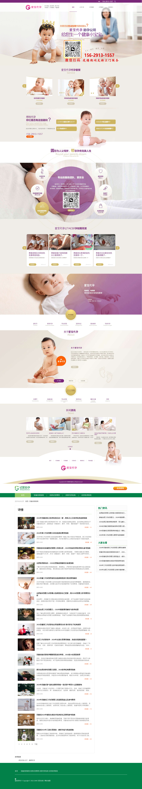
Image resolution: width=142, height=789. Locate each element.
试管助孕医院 (86, 495)
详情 (20, 509)
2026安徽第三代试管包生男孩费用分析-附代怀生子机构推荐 (58, 625)
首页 (23, 495)
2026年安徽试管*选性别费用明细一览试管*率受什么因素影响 (59, 685)
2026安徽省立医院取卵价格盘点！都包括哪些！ (113, 530)
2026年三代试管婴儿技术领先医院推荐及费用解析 (113, 565)
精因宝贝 (32, 760)
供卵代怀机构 (70, 495)
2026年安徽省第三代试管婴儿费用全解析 (112, 547)
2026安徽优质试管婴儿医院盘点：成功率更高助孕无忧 (113, 556)
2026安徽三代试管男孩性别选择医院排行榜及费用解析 (56, 578)
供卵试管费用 (55, 495)
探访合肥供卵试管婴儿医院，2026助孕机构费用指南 (55, 670)
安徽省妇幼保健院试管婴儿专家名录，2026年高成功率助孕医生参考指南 (63, 548)
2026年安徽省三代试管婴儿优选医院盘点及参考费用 (55, 700)
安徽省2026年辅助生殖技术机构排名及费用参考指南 (55, 715)
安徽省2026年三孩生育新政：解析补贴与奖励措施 (55, 730)
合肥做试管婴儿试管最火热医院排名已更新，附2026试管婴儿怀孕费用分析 (63, 594)
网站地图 (48, 780)
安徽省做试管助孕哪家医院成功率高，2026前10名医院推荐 (58, 655)
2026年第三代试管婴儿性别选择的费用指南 (52, 533)
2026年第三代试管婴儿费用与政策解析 (112, 535)
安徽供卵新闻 (39, 495)
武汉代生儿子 (23, 760)
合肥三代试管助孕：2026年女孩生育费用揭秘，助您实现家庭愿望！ (61, 640)
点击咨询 (120, 488)
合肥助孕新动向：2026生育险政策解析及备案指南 (55, 563)
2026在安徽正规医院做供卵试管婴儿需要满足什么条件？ (113, 526)
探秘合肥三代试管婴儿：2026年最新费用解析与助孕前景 (57, 610)
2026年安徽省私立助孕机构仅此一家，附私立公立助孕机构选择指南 (61, 518)
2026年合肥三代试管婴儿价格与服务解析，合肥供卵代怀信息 (113, 569)
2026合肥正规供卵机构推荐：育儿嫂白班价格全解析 (113, 522)
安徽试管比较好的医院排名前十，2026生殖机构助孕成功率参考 (113, 552)
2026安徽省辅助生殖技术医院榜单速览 (112, 561)
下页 (35, 744)
